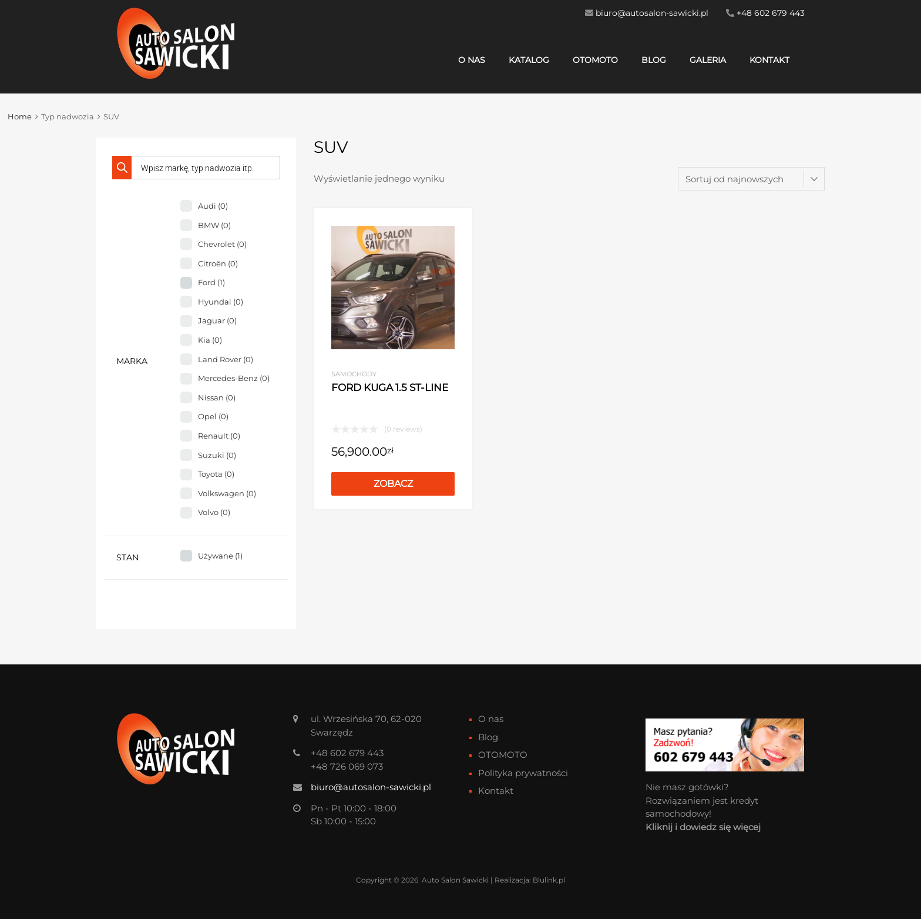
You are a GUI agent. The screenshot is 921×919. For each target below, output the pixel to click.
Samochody (354, 374)
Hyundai (220, 301)
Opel (213, 416)
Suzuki (217, 455)
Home (20, 116)
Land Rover (225, 359)
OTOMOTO (595, 60)
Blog (653, 60)
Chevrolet (222, 244)
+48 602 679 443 (771, 13)
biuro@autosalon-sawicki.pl (652, 13)
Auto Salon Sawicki (455, 879)
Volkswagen (227, 493)
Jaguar (217, 320)
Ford (211, 282)
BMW (214, 225)
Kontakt (769, 60)
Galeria (708, 60)
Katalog (529, 60)
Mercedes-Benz (234, 378)
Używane (220, 555)
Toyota (216, 474)
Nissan (217, 397)
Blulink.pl (549, 879)
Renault (219, 435)
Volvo (214, 512)
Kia (210, 340)
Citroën (218, 263)
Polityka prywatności (523, 772)
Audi (213, 205)
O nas (471, 60)
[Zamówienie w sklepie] (751, 179)
